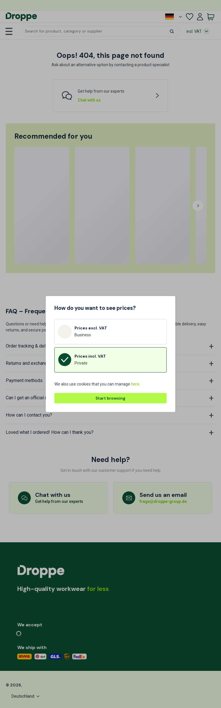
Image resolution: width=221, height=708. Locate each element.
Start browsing (110, 398)
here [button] (135, 384)
